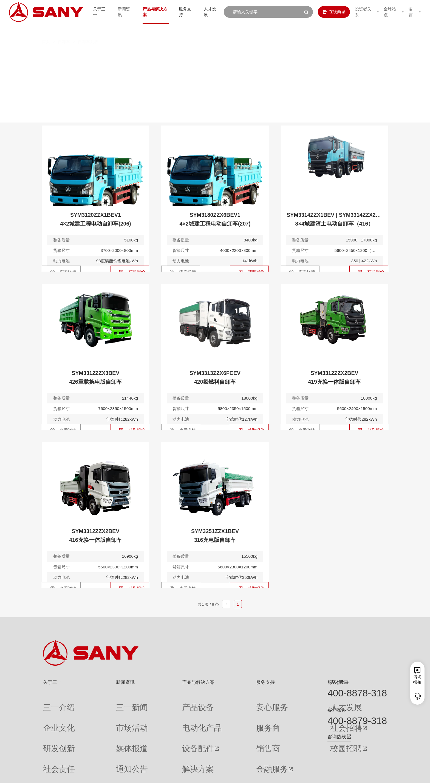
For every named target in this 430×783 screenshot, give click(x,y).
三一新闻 (105, 702)
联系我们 (318, 774)
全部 (98, 55)
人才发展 (212, 11)
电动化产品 (160, 713)
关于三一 (96, 11)
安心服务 (225, 702)
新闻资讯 (122, 11)
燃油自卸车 (126, 55)
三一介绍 (51, 702)
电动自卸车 (167, 55)
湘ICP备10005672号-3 (117, 774)
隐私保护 (337, 774)
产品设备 (158, 702)
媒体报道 (105, 724)
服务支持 (186, 11)
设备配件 (158, 724)
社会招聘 (279, 713)
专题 (101, 756)
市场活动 (105, 713)
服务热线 (336, 682)
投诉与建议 (227, 756)
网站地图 (299, 774)
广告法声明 (378, 774)
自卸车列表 (88, 29)
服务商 (223, 713)
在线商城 (329, 11)
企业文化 (51, 713)
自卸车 (64, 29)
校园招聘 (279, 724)
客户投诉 (336, 710)
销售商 (223, 724)
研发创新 (51, 724)
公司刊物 (51, 756)
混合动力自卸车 (212, 55)
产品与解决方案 (154, 11)
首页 (46, 29)
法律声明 (357, 774)
